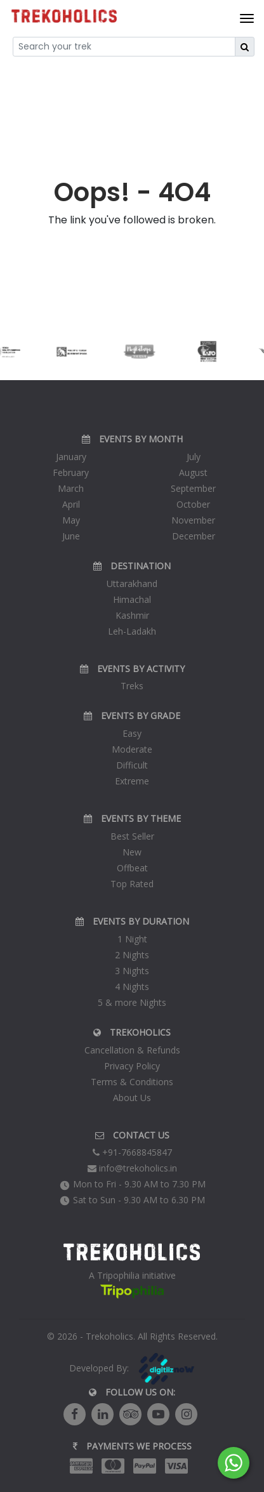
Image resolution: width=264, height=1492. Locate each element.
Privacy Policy (132, 1066)
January (71, 457)
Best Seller (132, 836)
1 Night (132, 939)
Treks (132, 686)
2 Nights (132, 955)
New (132, 852)
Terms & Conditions (132, 1082)
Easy (132, 733)
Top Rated (132, 884)
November (193, 520)
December (193, 536)
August (193, 472)
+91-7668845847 (132, 1152)
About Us (132, 1098)
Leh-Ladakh (132, 631)
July (194, 457)
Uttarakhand (132, 584)
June (71, 536)
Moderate (132, 749)
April (71, 504)
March (71, 488)
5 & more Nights (132, 1002)
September (193, 488)
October (193, 504)
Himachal (132, 599)
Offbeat (132, 868)
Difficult (132, 765)
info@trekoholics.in (132, 1168)
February (71, 472)
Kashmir (132, 615)
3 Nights (132, 971)
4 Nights (132, 986)
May (71, 520)
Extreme (132, 781)
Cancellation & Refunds (132, 1050)
